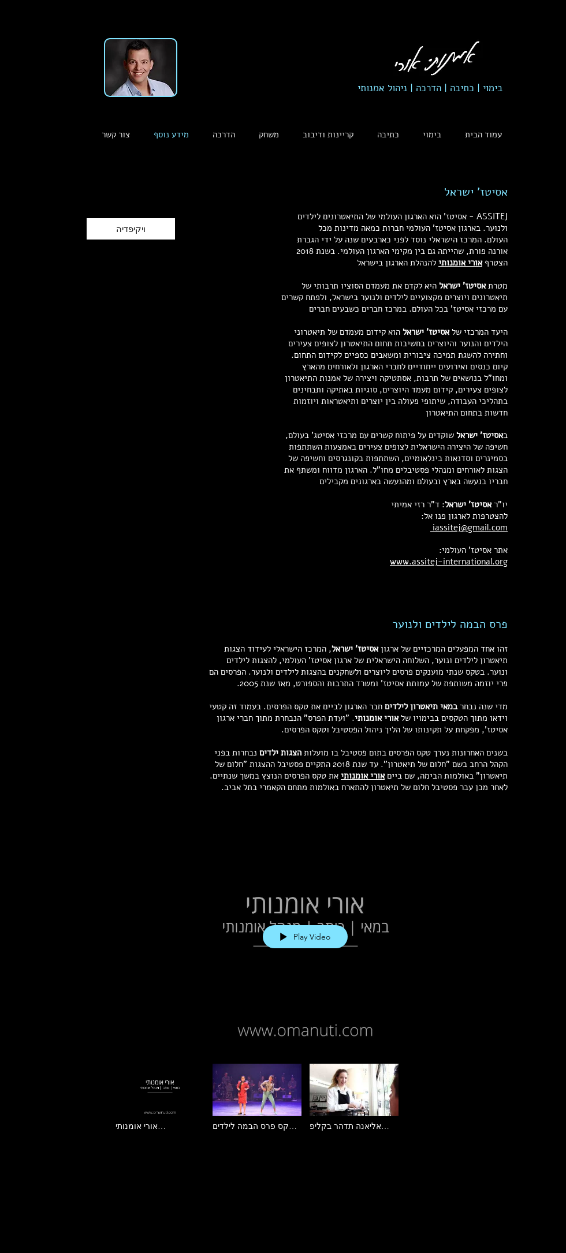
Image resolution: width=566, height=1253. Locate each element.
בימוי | (488, 88)
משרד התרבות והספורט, (334, 683)
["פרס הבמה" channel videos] (305, 1100)
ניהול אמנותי (385, 88)
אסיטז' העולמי (466, 550)
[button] (221, 134)
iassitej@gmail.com (469, 527)
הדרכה (428, 88)
